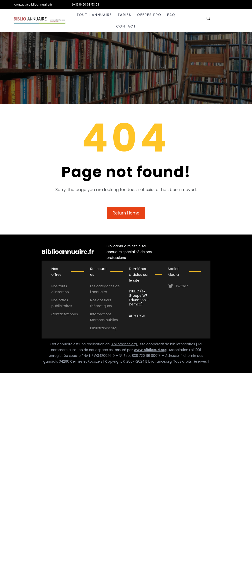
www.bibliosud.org (150, 349)
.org (113, 328)
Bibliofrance (100, 328)
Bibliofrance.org (124, 344)
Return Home (126, 213)
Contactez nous (64, 314)
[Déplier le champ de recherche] (208, 20)
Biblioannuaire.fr (68, 252)
